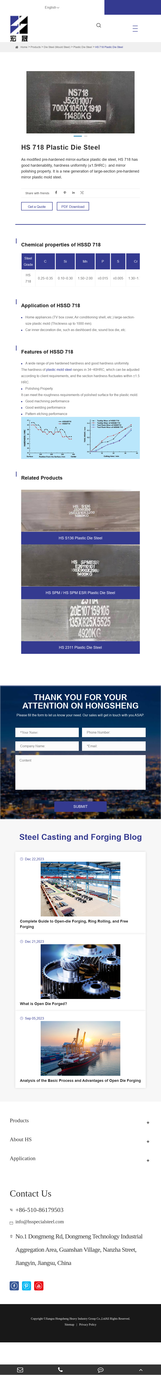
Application (26, 1190)
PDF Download (72, 207)
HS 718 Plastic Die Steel (109, 47)
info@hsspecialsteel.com (46, 1253)
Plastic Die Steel (82, 47)
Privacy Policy (87, 1357)
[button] (78, 136)
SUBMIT (80, 815)
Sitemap (69, 1357)
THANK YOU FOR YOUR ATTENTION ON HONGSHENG (80, 705)
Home (24, 47)
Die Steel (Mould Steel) (57, 47)
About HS (24, 1172)
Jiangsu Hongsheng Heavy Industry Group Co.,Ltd (75, 1351)
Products (36, 47)
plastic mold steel (59, 369)
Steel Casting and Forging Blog (80, 849)
